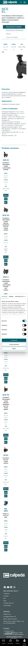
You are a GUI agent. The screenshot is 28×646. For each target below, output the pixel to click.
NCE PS (5, 395)
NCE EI (6, 160)
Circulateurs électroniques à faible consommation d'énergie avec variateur (6, 285)
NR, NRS (6, 510)
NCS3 (5, 455)
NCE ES (5, 215)
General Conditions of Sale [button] (14, 636)
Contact (3, 643)
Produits (17, 643)
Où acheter (10, 643)
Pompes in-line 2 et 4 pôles (6, 515)
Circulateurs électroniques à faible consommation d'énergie (6, 166)
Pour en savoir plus (6, 199)
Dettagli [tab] (11, 296)
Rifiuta (14, 348)
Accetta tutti (14, 340)
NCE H (6, 277)
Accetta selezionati (14, 344)
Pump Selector (24, 644)
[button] (25, 2)
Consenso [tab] (4, 296)
